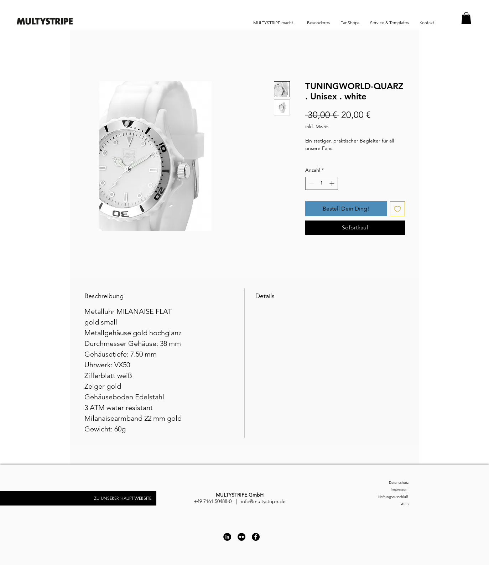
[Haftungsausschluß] (384, 497)
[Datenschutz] (389, 483)
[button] (466, 18)
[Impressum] (389, 490)
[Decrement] (310, 183)
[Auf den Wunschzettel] (397, 208)
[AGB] (389, 504)
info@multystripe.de (263, 501)
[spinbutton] (321, 183)
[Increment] (332, 183)
